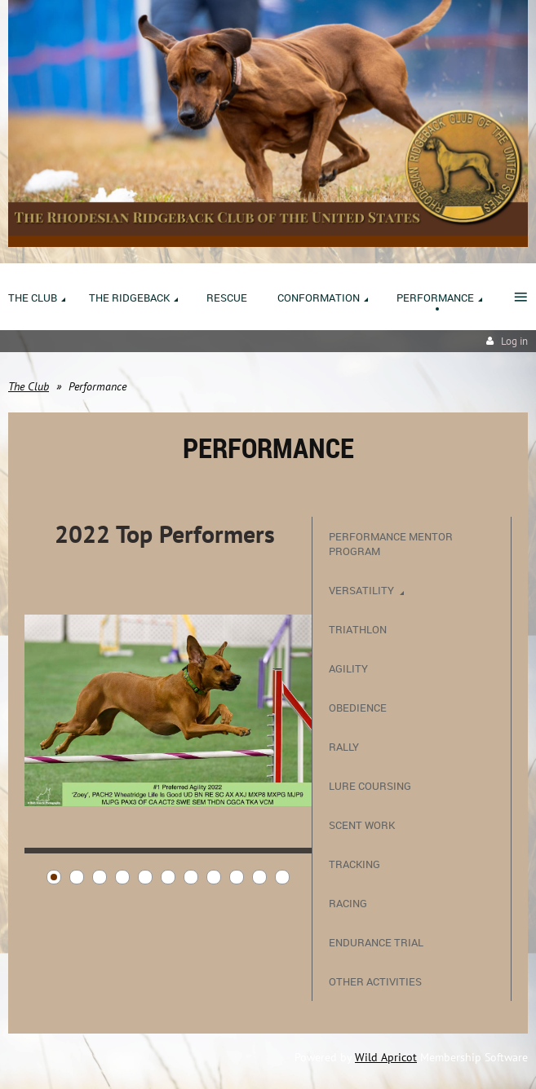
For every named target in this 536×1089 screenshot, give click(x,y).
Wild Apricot (386, 1057)
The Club (28, 386)
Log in (514, 341)
